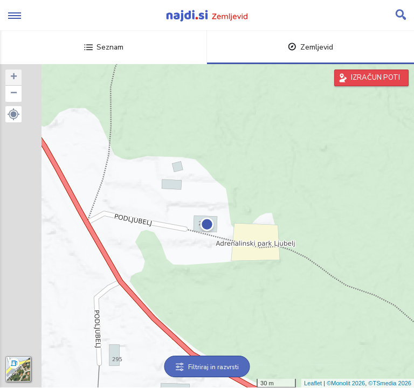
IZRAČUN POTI (375, 77)
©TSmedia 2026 (389, 383)
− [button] (13, 94)
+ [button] (13, 78)
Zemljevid (310, 47)
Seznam (103, 47)
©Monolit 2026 (346, 383)
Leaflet (313, 383)
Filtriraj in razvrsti (207, 367)
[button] (13, 114)
